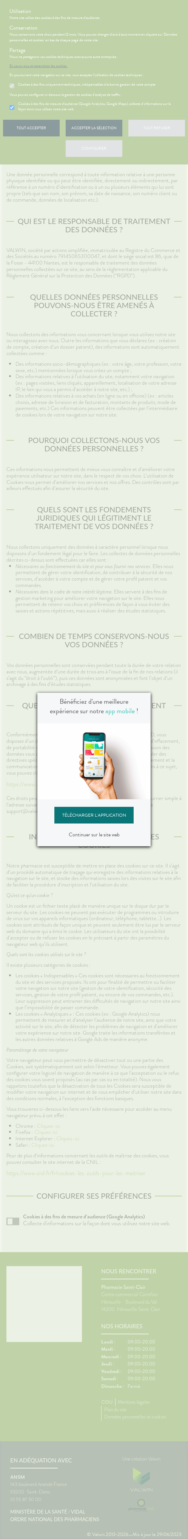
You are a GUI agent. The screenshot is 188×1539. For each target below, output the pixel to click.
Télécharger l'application (94, 815)
